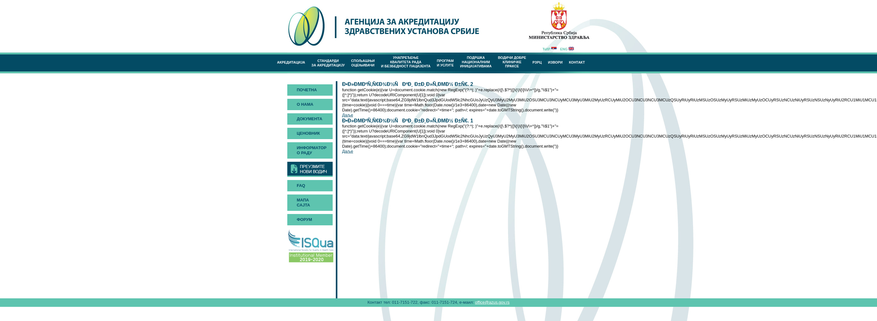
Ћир (549, 49)
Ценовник (308, 133)
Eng (567, 49)
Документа (309, 118)
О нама (305, 104)
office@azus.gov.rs (492, 302)
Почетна (307, 89)
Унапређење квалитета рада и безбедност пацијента (405, 62)
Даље (347, 115)
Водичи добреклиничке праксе (512, 62)
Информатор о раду (311, 150)
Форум (304, 219)
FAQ (301, 185)
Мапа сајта (303, 202)
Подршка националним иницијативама (475, 62)
